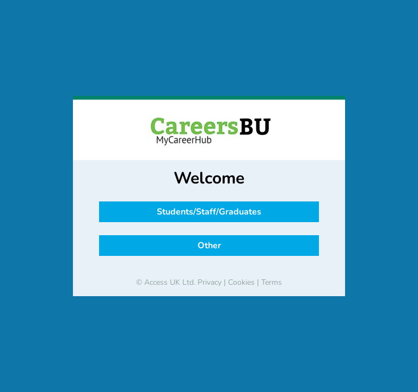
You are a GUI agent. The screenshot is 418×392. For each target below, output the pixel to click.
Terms (271, 282)
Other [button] (209, 246)
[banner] (209, 130)
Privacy (210, 282)
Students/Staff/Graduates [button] (209, 212)
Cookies (241, 282)
